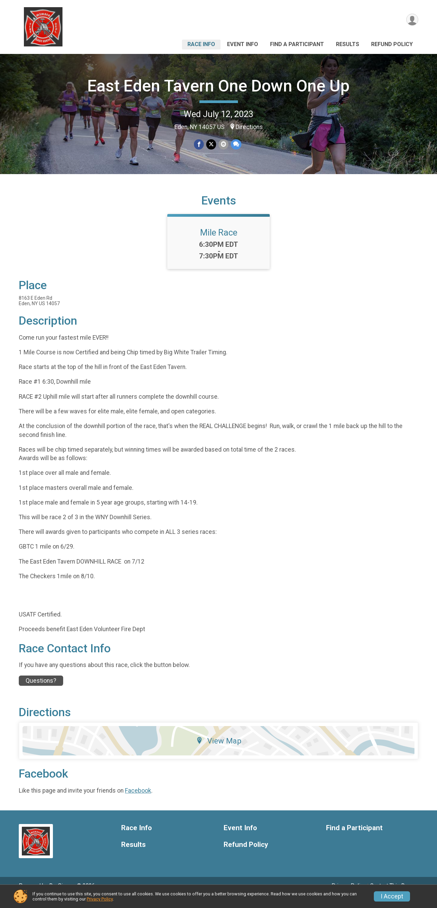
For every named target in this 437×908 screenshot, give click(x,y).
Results (347, 44)
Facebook (138, 800)
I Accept (392, 896)
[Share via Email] (223, 145)
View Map (218, 750)
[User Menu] (412, 20)
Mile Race (218, 242)
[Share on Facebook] (199, 145)
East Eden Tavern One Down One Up (218, 86)
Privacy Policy (100, 899)
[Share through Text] (235, 145)
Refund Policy (392, 44)
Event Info (242, 44)
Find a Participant (297, 44)
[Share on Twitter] (211, 145)
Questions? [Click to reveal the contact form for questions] (41, 690)
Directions (249, 127)
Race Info (201, 44)
